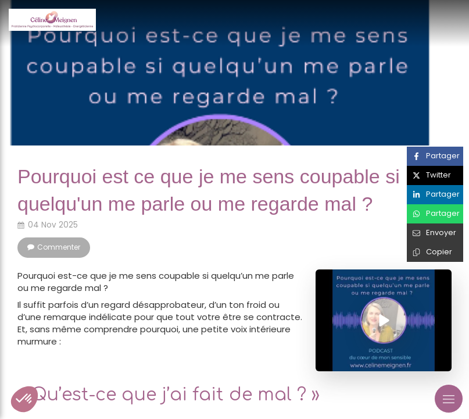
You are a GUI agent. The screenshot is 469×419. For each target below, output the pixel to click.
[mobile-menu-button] (448, 398)
